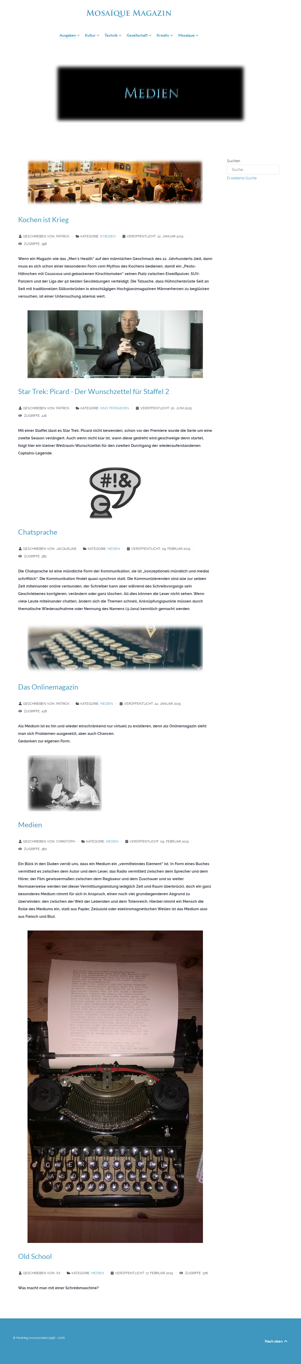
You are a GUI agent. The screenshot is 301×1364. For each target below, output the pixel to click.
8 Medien (108, 236)
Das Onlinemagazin (48, 687)
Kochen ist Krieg (43, 220)
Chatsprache (37, 532)
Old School (35, 1256)
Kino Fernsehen (114, 408)
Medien (113, 549)
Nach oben (276, 1341)
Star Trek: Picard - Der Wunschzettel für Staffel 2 (93, 391)
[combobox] (253, 169)
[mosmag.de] (157, 12)
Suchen (233, 161)
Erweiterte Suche (242, 178)
